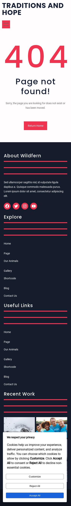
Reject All (35, 486)
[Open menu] (6, 24)
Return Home (35, 125)
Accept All (34, 495)
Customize (35, 476)
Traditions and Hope (33, 9)
